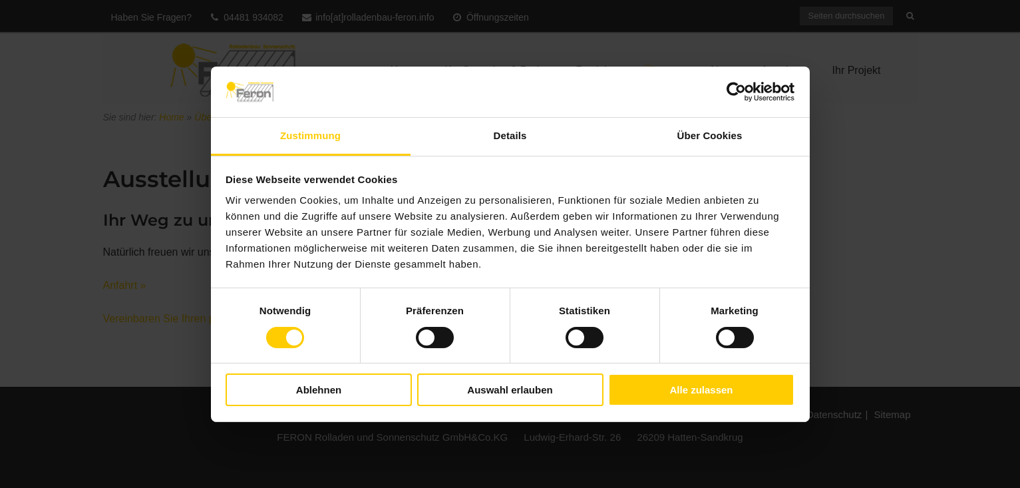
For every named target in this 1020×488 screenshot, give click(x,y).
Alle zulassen (701, 389)
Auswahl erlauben (509, 389)
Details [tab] (510, 135)
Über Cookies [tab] (710, 135)
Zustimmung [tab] (310, 135)
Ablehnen (318, 389)
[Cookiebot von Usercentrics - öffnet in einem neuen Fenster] (736, 92)
